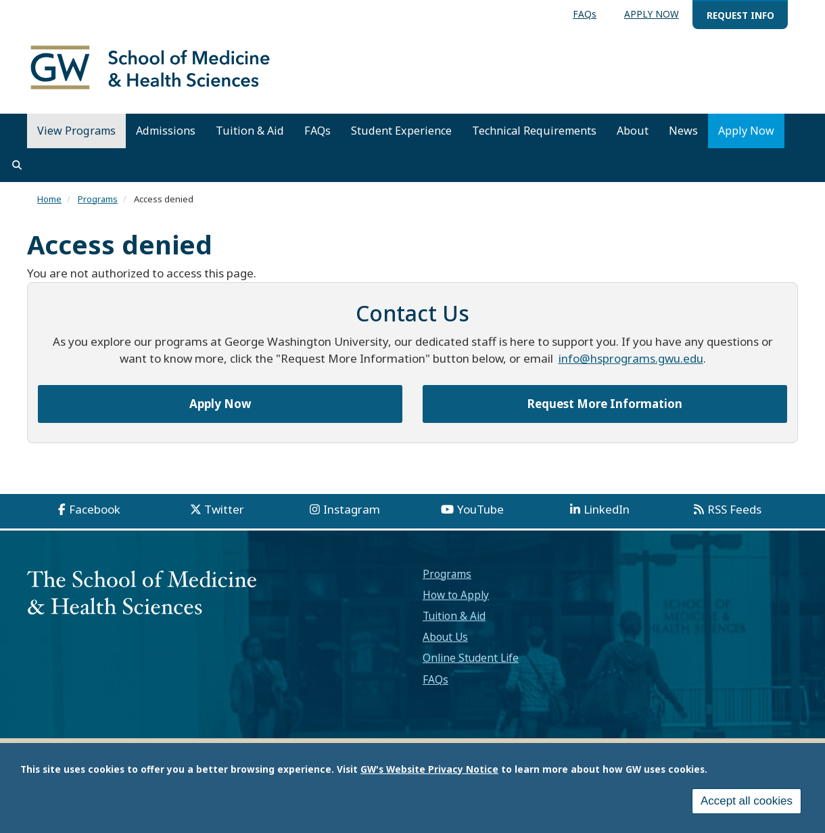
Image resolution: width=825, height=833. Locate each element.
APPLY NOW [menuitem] (651, 13)
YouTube (480, 509)
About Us (445, 637)
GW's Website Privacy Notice (429, 771)
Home (49, 199)
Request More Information (604, 403)
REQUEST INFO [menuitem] (740, 15)
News (683, 130)
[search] (17, 165)
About (633, 130)
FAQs (317, 130)
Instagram (351, 509)
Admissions (165, 130)
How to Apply (456, 595)
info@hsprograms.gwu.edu (631, 358)
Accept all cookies (747, 803)
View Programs (76, 130)
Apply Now (746, 130)
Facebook (94, 509)
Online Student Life (471, 658)
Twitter (224, 509)
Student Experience (401, 130)
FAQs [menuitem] (584, 13)
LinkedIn (607, 509)
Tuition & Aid (250, 130)
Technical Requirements (534, 130)
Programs (98, 199)
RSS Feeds (734, 509)
